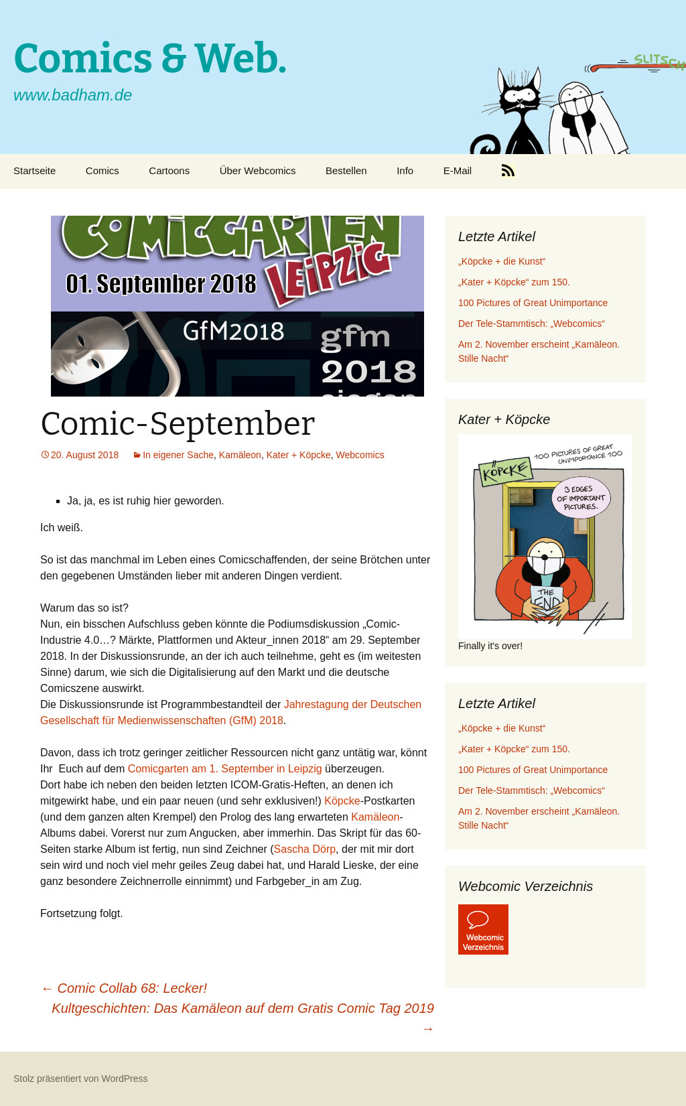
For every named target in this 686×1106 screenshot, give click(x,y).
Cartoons (169, 170)
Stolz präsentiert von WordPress (80, 1078)
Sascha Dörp (305, 849)
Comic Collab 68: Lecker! (123, 988)
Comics (102, 170)
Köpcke (342, 801)
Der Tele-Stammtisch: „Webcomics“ (531, 323)
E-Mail (457, 170)
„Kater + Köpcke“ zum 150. (514, 282)
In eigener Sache (178, 455)
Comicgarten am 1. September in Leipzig (225, 768)
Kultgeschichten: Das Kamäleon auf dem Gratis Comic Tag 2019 (243, 1018)
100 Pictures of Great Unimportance (533, 302)
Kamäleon (240, 455)
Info (405, 170)
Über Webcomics (258, 170)
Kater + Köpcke (299, 455)
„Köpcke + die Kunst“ (501, 261)
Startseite (34, 170)
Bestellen (346, 170)
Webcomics (360, 455)
